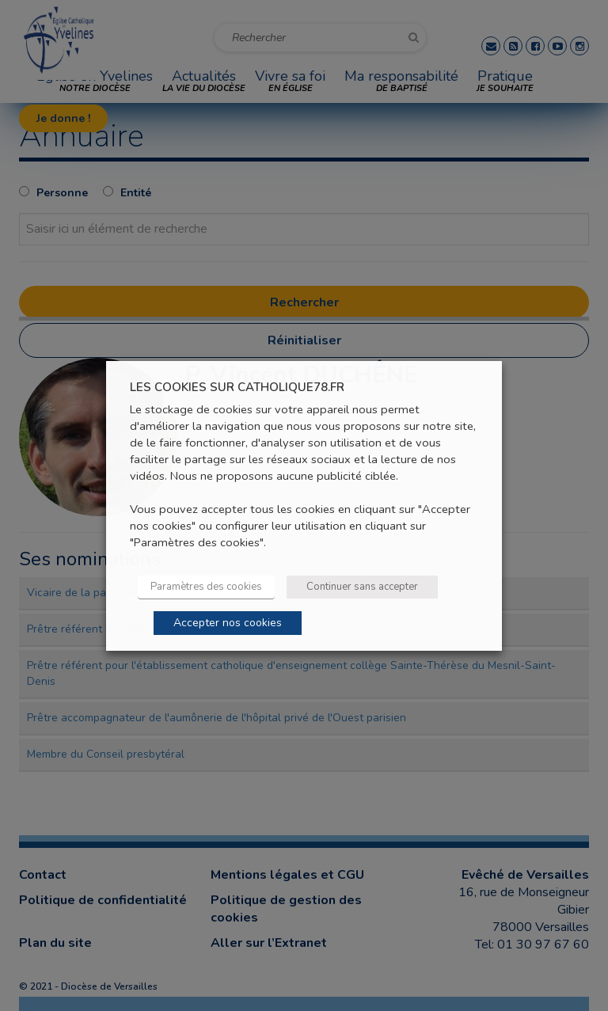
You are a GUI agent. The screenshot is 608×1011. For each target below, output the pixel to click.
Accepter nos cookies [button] (227, 622)
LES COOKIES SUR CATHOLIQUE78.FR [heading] (237, 386)
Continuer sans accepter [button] (362, 587)
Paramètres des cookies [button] (206, 587)
